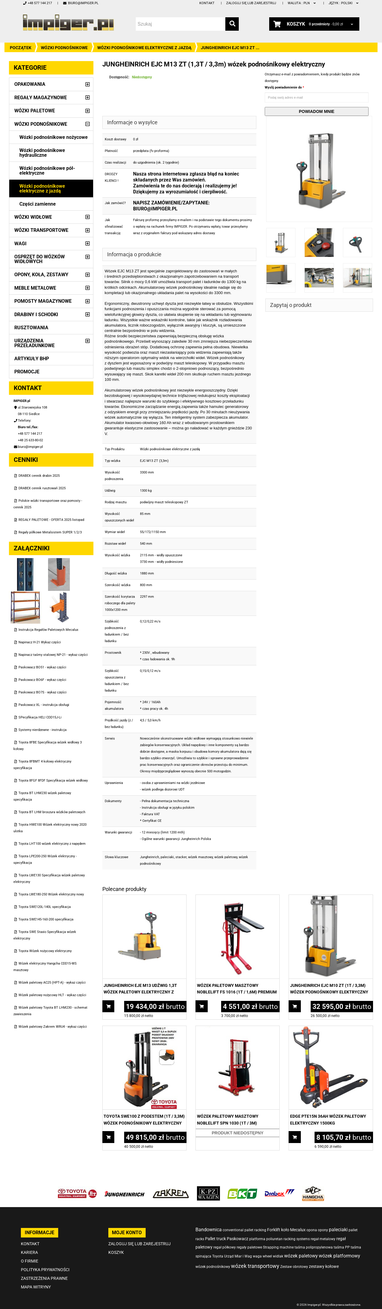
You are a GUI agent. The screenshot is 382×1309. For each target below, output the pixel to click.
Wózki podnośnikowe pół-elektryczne (47, 170)
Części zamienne (37, 204)
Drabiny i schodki (36, 314)
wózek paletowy (225, 857)
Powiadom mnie (316, 111)
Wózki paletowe (34, 111)
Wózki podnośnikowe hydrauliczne (42, 152)
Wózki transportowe (41, 230)
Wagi (20, 243)
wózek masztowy (200, 857)
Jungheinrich (149, 857)
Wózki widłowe (33, 217)
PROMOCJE (26, 372)
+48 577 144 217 (37, 3)
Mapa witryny (36, 1287)
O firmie (29, 1261)
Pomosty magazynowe (43, 301)
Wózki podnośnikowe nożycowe (53, 137)
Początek (20, 47)
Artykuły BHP (31, 358)
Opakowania (29, 84)
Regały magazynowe (40, 97)
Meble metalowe (35, 288)
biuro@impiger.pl (80, 3)
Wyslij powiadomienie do (284, 87)
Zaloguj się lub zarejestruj (251, 3)
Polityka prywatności (45, 1269)
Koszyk (116, 1252)
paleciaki (167, 857)
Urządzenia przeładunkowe (34, 343)
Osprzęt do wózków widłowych (39, 259)
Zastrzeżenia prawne (44, 1278)
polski (344, 3)
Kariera (29, 1252)
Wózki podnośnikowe (64, 47)
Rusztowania (31, 327)
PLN (302, 3)
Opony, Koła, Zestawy (41, 274)
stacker (181, 857)
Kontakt (207, 3)
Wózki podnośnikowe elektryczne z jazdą (144, 47)
